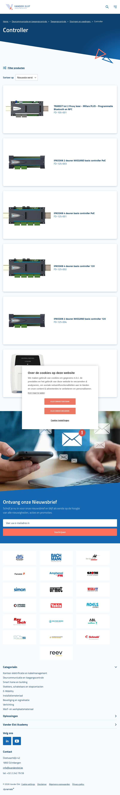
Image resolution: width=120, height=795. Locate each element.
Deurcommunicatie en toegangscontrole (29, 21)
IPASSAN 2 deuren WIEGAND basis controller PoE (80, 160)
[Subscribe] (60, 532)
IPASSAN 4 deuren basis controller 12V (74, 266)
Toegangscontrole (59, 21)
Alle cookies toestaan (42, 406)
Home (6, 21)
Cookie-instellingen (60, 415)
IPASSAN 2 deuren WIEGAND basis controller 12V (80, 319)
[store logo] (18, 7)
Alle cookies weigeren (77, 406)
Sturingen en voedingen (80, 21)
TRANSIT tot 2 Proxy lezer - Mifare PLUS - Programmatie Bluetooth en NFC (83, 107)
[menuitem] (25, 673)
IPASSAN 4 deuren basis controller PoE (74, 213)
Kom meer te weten (36, 398)
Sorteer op (8, 77)
